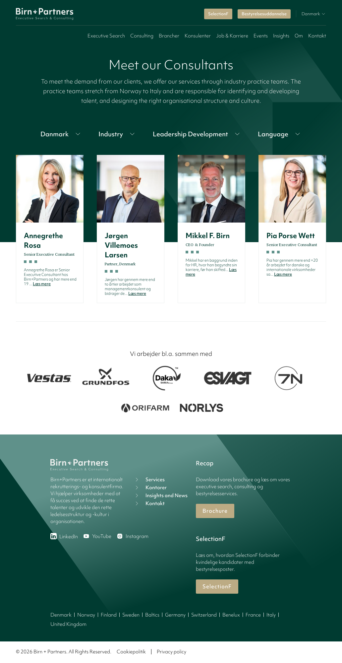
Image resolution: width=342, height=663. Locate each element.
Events (261, 36)
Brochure (215, 510)
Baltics (152, 615)
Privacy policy (171, 651)
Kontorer (150, 487)
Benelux (231, 615)
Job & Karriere (232, 36)
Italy (271, 615)
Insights (281, 36)
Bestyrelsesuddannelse (264, 14)
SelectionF (218, 14)
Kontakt (317, 36)
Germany (175, 615)
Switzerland (204, 615)
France (253, 615)
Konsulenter (198, 36)
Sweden (131, 615)
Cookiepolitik (131, 651)
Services (149, 479)
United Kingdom (68, 624)
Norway (86, 615)
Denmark (61, 615)
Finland (109, 615)
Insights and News (161, 495)
